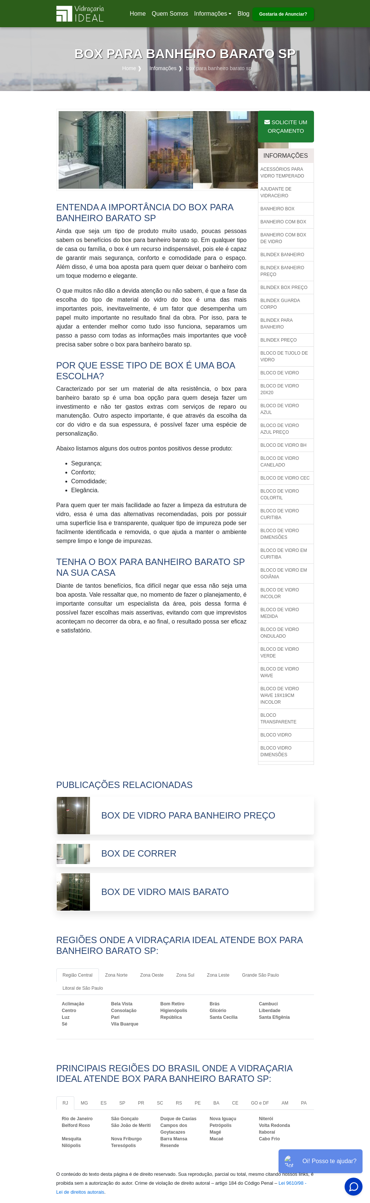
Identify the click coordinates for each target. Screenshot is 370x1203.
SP (122, 1103)
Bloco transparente (278, 719)
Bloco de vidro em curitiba (284, 554)
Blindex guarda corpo (280, 304)
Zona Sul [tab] (185, 975)
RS (179, 1103)
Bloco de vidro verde (280, 653)
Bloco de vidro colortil (280, 494)
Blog (243, 13)
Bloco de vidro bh (284, 445)
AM (285, 1103)
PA (304, 1103)
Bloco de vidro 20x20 (280, 389)
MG (84, 1103)
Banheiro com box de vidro (284, 238)
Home (139, 15)
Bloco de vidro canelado (280, 462)
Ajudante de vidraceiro (276, 192)
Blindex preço (279, 340)
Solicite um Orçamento (285, 126)
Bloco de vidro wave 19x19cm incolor (280, 695)
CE (235, 1103)
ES (104, 1103)
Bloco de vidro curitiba (280, 514)
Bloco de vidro (280, 373)
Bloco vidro (276, 735)
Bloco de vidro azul (280, 409)
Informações (210, 13)
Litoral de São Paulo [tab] (83, 988)
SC (160, 1103)
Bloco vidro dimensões (276, 751)
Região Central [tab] (78, 975)
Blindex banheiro (282, 254)
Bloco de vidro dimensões (280, 534)
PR (141, 1103)
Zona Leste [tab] (218, 975)
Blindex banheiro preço (282, 271)
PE (198, 1103)
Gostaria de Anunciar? (283, 14)
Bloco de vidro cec (285, 478)
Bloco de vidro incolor (280, 593)
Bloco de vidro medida (280, 613)
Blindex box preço (284, 287)
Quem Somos (170, 13)
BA (217, 1103)
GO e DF (260, 1103)
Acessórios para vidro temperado (282, 173)
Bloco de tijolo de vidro (284, 356)
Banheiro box (278, 208)
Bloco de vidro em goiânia (284, 573)
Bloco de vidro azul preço (280, 429)
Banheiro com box (284, 221)
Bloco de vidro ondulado (280, 633)
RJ (65, 1103)
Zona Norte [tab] (116, 975)
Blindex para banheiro (277, 324)
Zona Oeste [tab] (152, 975)
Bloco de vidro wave (280, 672)
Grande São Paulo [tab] (260, 975)
